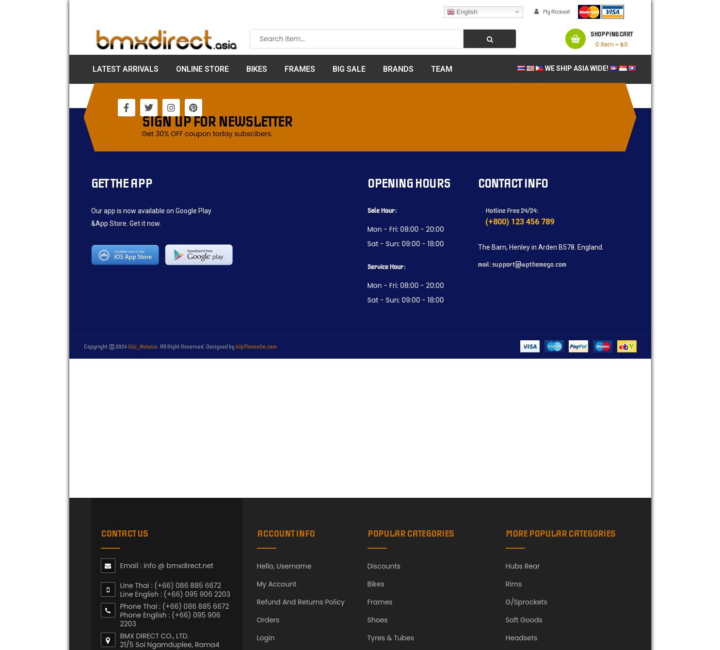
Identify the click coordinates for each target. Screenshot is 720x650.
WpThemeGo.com (256, 346)
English (462, 12)
